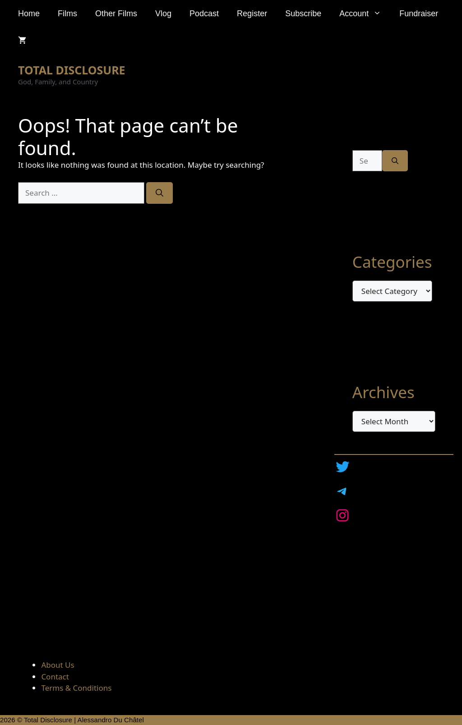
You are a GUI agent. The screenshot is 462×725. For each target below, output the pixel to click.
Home (29, 13)
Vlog (163, 13)
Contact (55, 676)
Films (67, 13)
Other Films (116, 13)
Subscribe (303, 13)
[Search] (159, 193)
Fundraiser (418, 13)
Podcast (204, 13)
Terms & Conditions (76, 688)
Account (364, 13)
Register (252, 13)
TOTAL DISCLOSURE (71, 70)
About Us (57, 665)
